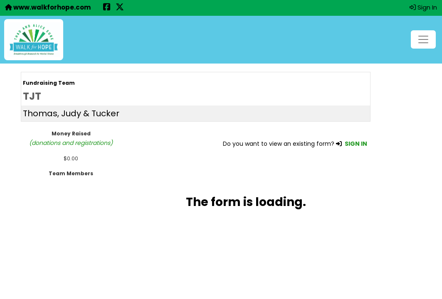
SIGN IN (355, 144)
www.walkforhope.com (48, 7)
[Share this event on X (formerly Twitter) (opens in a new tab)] (120, 7)
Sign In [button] (423, 7)
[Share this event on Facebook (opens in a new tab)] (107, 7)
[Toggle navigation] (423, 39)
